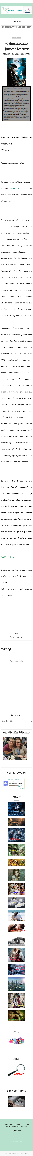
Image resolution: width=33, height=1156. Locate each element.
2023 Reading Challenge (13, 779)
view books (22, 788)
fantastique (16, 37)
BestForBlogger (25, 1153)
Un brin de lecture (12, 1153)
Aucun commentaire (22, 54)
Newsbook (14, 188)
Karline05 (11, 782)
